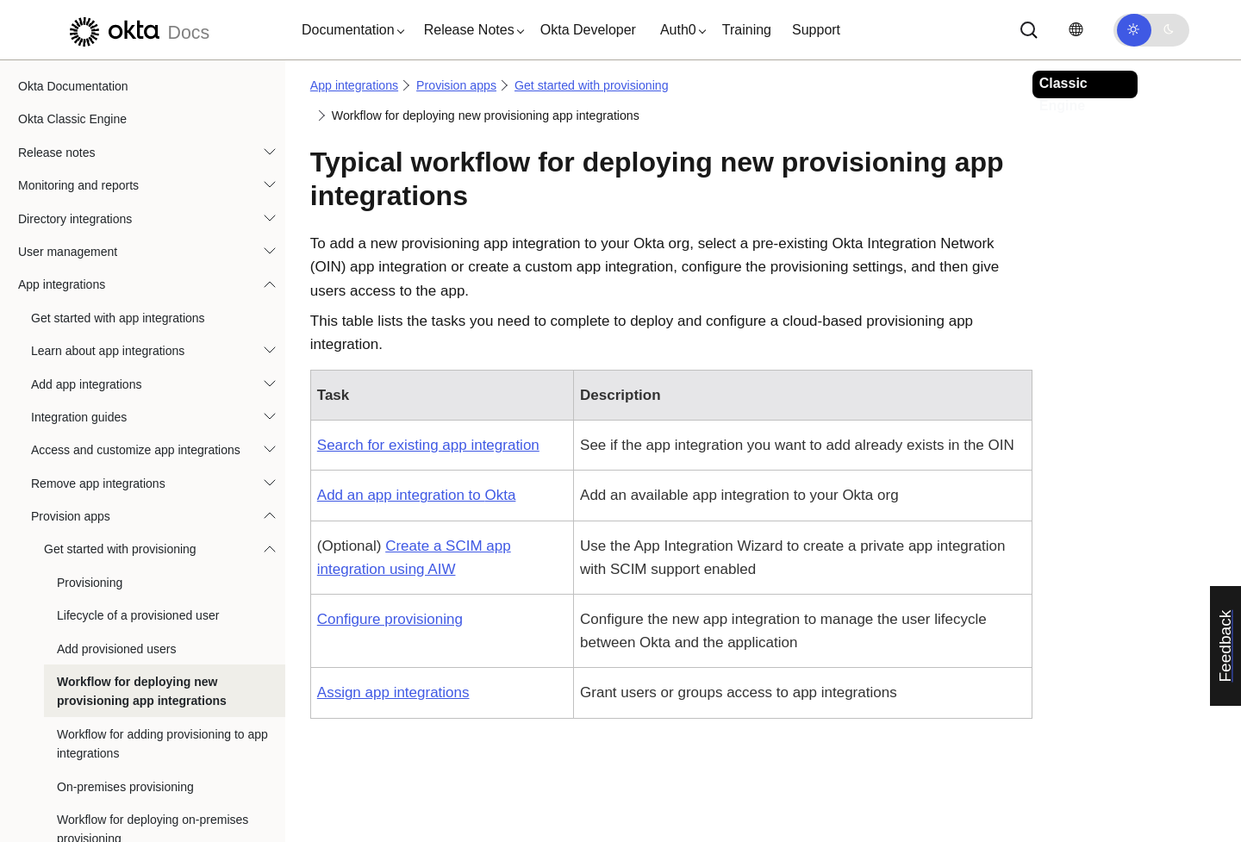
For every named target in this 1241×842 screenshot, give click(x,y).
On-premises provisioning (125, 460)
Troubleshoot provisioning (113, 645)
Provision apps (70, 189)
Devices (39, 777)
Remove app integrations (98, 157)
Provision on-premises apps (118, 578)
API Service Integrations (95, 744)
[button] (349, 30)
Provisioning (89, 256)
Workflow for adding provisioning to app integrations (162, 417)
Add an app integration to (416, 495)
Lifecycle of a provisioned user (138, 289)
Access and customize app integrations (135, 123)
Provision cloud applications (118, 545)
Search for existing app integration (428, 445)
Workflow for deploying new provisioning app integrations (142, 364)
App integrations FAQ (88, 711)
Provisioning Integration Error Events (142, 677)
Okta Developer (588, 29)
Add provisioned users (117, 322)
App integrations (354, 85)
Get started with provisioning (120, 222)
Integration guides (79, 90)
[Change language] (1075, 30)
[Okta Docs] (137, 29)
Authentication (56, 810)
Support (816, 29)
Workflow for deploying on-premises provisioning (152, 502)
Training (746, 29)
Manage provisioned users (114, 612)
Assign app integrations (393, 692)
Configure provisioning (390, 619)
